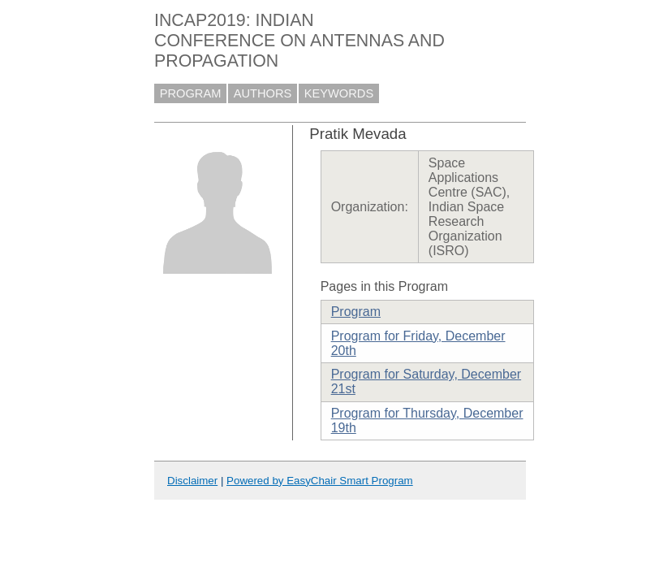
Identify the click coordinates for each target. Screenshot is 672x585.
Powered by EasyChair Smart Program (319, 480)
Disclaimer (192, 480)
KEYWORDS (339, 93)
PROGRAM (191, 93)
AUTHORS (263, 93)
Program (356, 311)
